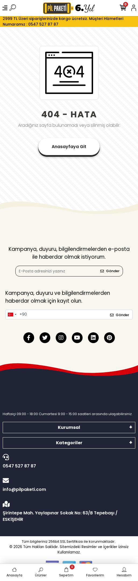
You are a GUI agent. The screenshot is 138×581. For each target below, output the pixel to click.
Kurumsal (69, 427)
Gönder (109, 271)
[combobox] (12, 314)
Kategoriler (69, 443)
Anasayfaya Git (69, 146)
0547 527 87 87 (68, 461)
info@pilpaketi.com (68, 485)
